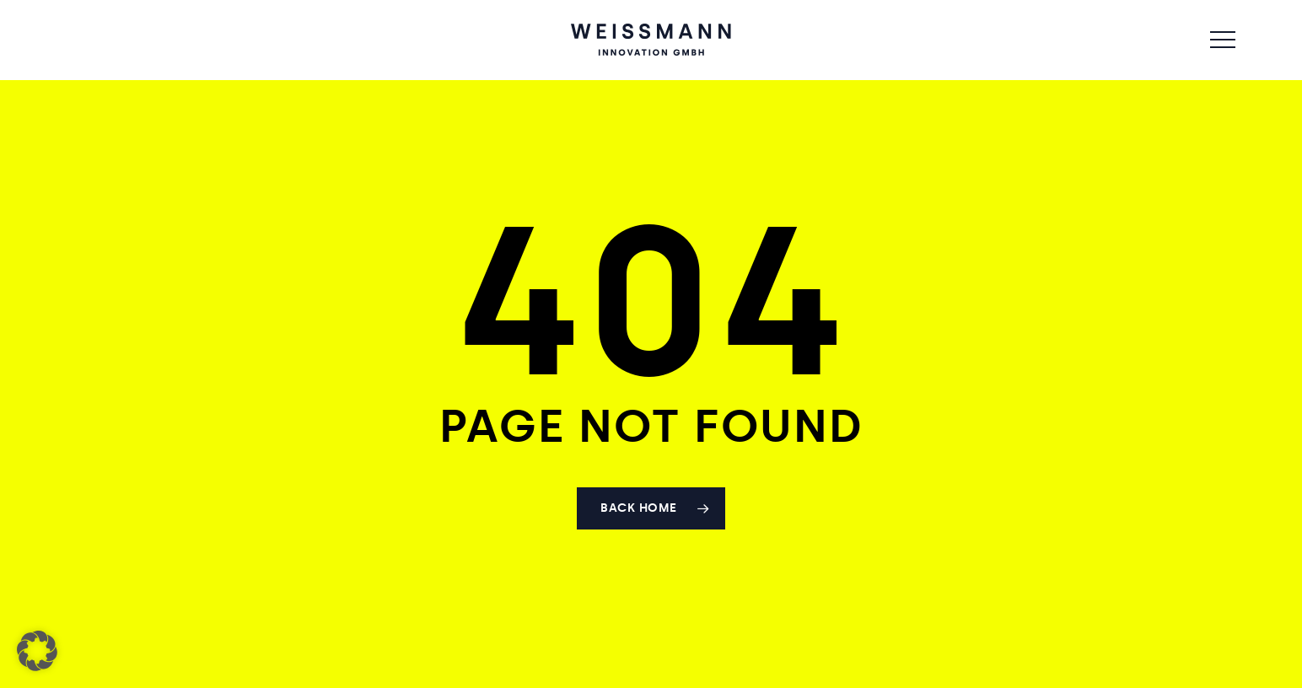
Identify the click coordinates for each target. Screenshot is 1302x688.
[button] (1222, 40)
